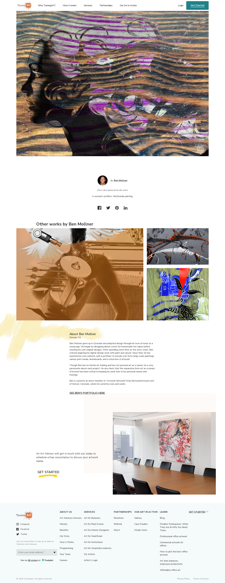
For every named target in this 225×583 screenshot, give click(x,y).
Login (180, 5)
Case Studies (141, 524)
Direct (117, 530)
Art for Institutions (93, 542)
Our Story (64, 536)
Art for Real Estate (94, 524)
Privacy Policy (183, 578)
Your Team (65, 554)
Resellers (119, 518)
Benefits (64, 530)
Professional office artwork (173, 536)
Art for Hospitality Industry (97, 548)
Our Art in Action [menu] (128, 5)
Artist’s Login (91, 560)
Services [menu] (88, 5)
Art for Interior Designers (96, 530)
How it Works (67, 542)
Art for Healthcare (93, 536)
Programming (66, 548)
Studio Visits (140, 530)
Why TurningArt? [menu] (47, 5)
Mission (63, 524)
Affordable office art (170, 570)
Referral (118, 524)
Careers (63, 560)
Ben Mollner (120, 180)
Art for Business (92, 518)
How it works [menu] (69, 5)
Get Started (197, 5)
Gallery (138, 518)
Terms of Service (201, 578)
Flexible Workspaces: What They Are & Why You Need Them (174, 527)
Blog (162, 518)
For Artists (89, 554)
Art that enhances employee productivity (171, 562)
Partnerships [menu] (106, 5)
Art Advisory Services (71, 518)
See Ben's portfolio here (87, 393)
